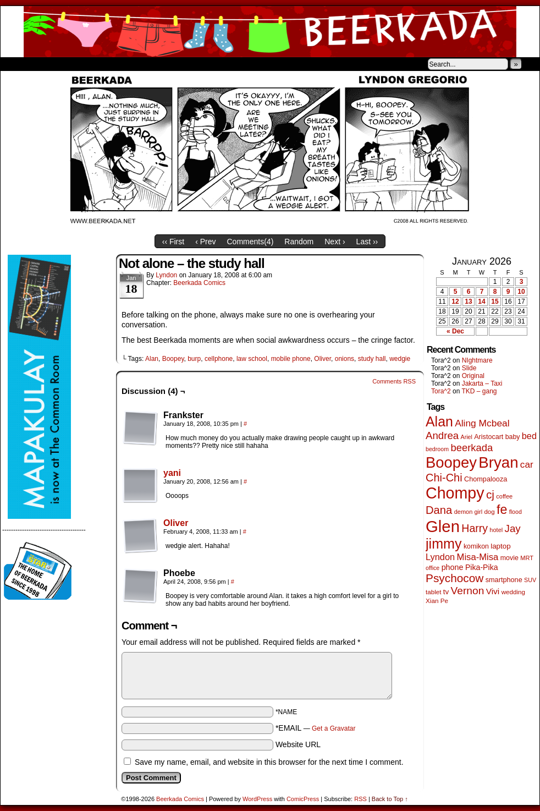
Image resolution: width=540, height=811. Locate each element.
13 (468, 301)
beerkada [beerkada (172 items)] (471, 447)
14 (481, 301)
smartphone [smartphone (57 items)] (504, 580)
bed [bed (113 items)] (529, 436)
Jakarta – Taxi (482, 383)
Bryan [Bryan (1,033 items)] (498, 462)
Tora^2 (441, 391)
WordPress (257, 799)
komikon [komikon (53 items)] (476, 546)
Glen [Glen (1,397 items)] (443, 526)
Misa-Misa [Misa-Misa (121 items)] (478, 557)
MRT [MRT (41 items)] (526, 558)
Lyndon (166, 275)
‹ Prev (205, 241)
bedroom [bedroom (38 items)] (437, 449)
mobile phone (291, 359)
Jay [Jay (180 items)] (513, 528)
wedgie (399, 359)
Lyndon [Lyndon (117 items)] (440, 557)
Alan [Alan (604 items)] (439, 421)
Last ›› (367, 241)
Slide (469, 368)
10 (521, 291)
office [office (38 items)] (432, 568)
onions (344, 359)
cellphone (219, 359)
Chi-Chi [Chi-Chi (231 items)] (444, 478)
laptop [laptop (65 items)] (501, 546)
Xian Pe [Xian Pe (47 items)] (437, 600)
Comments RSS (394, 381)
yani (172, 473)
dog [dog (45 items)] (489, 511)
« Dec (455, 331)
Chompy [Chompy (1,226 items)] (455, 493)
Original (473, 376)
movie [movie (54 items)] (509, 558)
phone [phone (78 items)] (453, 567)
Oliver (322, 359)
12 (455, 301)
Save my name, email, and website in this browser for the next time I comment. (269, 762)
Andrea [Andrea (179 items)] (442, 435)
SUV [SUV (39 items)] (530, 580)
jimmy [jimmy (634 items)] (444, 543)
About (48, 63)
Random (298, 241)
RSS (360, 799)
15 (494, 301)
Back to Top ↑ (390, 799)
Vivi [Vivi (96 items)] (493, 591)
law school (251, 359)
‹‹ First (173, 241)
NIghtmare (477, 360)
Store (82, 63)
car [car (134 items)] (526, 464)
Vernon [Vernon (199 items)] (467, 590)
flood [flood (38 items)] (515, 511)
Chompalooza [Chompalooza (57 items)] (485, 479)
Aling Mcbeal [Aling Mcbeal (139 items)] (482, 423)
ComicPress (302, 799)
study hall (372, 359)
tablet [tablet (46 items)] (433, 591)
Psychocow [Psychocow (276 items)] (454, 578)
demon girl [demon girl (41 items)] (468, 511)
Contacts (124, 63)
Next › (334, 241)
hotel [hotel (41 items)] (496, 530)
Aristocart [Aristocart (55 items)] (488, 437)
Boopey (173, 359)
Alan (151, 359)
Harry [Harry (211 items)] (474, 528)
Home (15, 63)
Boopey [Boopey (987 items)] (451, 462)
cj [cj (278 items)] (490, 494)
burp (194, 359)
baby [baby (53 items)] (512, 437)
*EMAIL (315, 728)
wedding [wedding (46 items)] (513, 591)
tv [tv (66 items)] (446, 592)
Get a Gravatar (333, 728)
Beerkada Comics (270, 31)
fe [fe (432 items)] (502, 509)
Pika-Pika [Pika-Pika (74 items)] (481, 567)
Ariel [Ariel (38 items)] (466, 437)
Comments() (250, 241)
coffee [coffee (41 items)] (504, 496)
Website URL (298, 744)
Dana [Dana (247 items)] (439, 510)
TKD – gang (479, 391)
